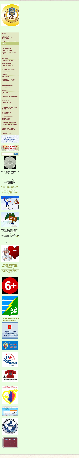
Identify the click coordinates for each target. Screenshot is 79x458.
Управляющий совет (7, 85)
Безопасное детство (7, 60)
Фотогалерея (5, 76)
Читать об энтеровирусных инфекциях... (10, 272)
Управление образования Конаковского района (10, 319)
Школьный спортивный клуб (10, 96)
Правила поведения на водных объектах (10, 193)
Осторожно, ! (10, 264)
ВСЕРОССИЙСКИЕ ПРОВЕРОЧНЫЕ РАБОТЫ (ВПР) (9, 52)
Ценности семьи (6, 87)
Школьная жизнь (6, 133)
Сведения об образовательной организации (7, 37)
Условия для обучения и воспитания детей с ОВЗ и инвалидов (9, 130)
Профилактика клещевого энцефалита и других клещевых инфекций (9, 266)
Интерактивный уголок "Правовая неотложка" (8, 80)
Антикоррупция (6, 71)
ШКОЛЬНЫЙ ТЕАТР (7, 105)
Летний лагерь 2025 (7, 116)
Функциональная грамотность (6, 99)
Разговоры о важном (7, 63)
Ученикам (4, 74)
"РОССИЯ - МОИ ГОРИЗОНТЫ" (6, 113)
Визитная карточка (7, 48)
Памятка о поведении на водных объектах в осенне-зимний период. (9, 188)
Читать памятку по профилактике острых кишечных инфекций (10, 269)
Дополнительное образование (6, 93)
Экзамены (4, 55)
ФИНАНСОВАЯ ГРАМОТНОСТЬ (6, 119)
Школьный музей (6, 102)
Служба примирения (7, 83)
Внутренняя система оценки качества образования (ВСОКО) (9, 109)
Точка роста (5, 90)
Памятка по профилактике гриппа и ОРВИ (10, 191)
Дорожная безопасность (8, 69)
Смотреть (15, 236)
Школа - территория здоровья (7, 66)
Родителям (5, 58)
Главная (4, 33)
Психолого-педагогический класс (9, 125)
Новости (4, 43)
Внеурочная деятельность (9, 122)
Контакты (4, 46)
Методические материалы (9, 41)
